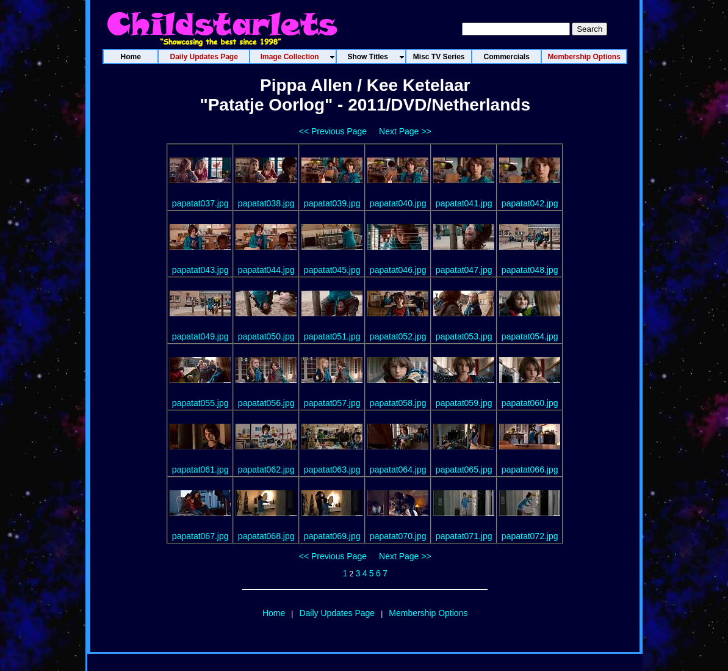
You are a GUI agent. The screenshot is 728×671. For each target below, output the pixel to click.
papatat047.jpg (464, 270)
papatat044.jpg (266, 270)
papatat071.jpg (464, 536)
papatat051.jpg (332, 336)
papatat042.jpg (530, 203)
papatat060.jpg (530, 403)
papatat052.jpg (398, 336)
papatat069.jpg (332, 536)
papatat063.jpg (332, 469)
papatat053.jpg (464, 336)
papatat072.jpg (530, 536)
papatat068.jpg (266, 536)
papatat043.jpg (200, 270)
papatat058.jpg (398, 403)
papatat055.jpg (200, 403)
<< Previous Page (333, 131)
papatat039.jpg (332, 203)
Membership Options (428, 613)
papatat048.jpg (530, 270)
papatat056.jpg (266, 403)
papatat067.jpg (200, 536)
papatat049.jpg (200, 336)
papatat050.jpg (266, 336)
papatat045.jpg (332, 270)
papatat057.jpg (332, 403)
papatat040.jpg (398, 203)
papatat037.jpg (200, 203)
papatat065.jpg (464, 469)
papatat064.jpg (398, 469)
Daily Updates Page (337, 613)
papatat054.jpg (530, 336)
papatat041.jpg (464, 203)
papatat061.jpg (200, 469)
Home (273, 613)
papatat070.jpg (398, 536)
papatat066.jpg (530, 469)
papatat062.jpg (266, 469)
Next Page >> (405, 131)
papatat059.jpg (464, 403)
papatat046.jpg (398, 270)
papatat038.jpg (266, 203)
